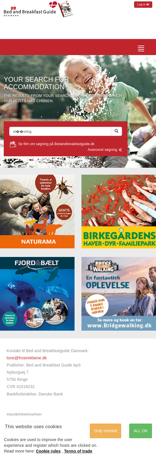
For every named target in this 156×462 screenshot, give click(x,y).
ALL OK (141, 430)
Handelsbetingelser (24, 414)
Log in (143, 4)
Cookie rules (48, 451)
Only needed (105, 430)
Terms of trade (78, 451)
